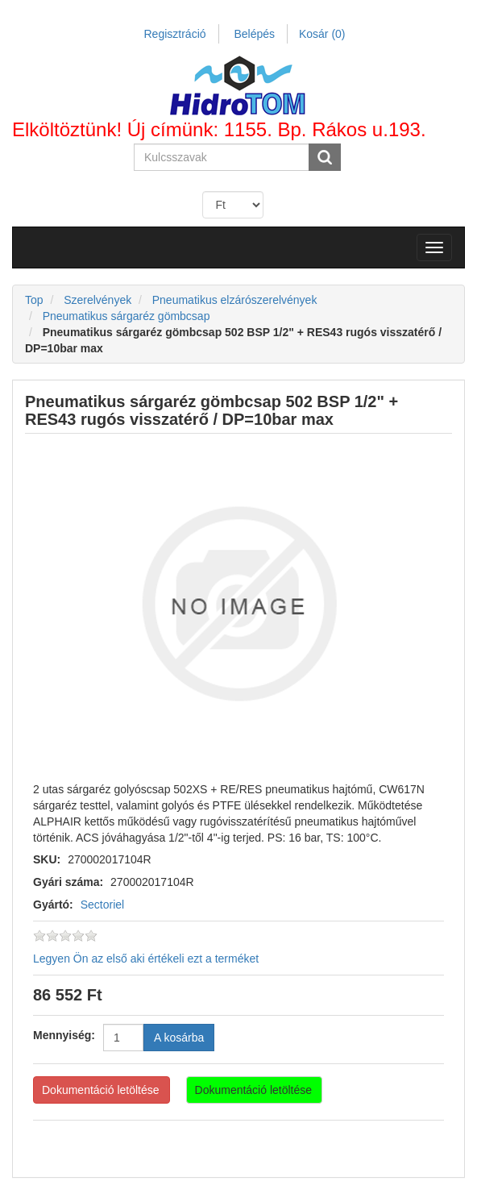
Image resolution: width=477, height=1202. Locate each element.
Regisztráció (175, 33)
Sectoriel (102, 904)
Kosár (322, 33)
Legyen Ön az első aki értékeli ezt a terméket (146, 958)
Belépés (254, 33)
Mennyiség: (64, 1035)
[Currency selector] (232, 204)
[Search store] (222, 157)
